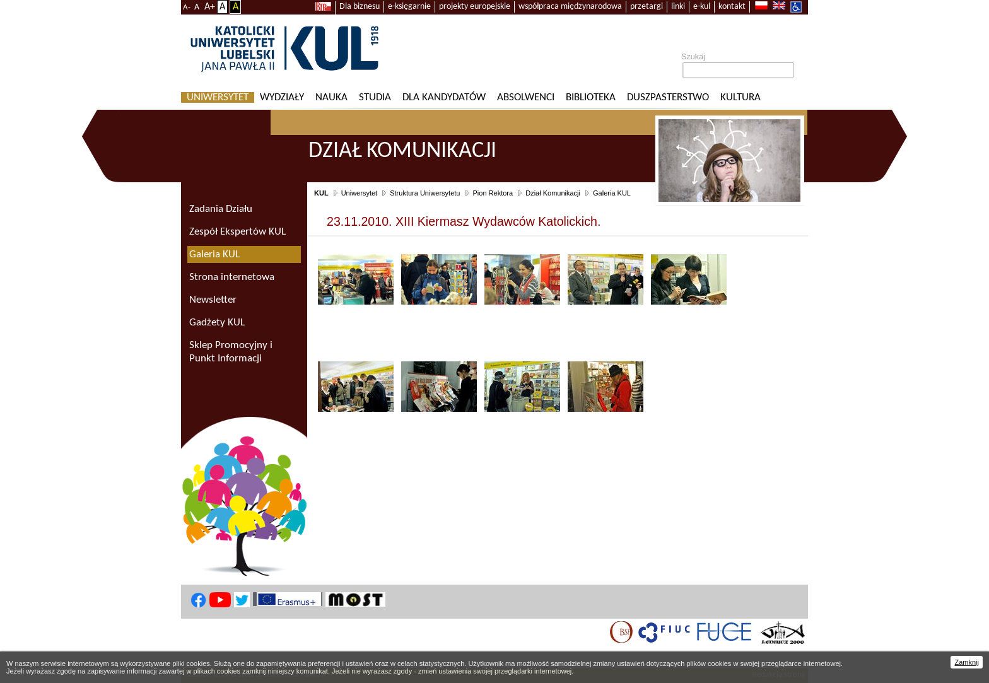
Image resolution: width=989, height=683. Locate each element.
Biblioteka (591, 97)
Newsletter (213, 300)
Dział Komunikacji (552, 193)
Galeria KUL (612, 193)
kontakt (732, 6)
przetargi (646, 6)
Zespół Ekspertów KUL (237, 231)
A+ (209, 7)
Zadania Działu (220, 209)
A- (186, 7)
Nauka (331, 97)
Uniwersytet (218, 97)
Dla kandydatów (444, 97)
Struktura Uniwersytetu (425, 193)
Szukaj (693, 56)
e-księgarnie (409, 6)
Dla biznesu (359, 6)
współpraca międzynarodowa (570, 6)
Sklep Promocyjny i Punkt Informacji (230, 352)
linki (678, 6)
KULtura (740, 97)
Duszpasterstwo (668, 97)
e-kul (701, 6)
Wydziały (282, 97)
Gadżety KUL (217, 322)
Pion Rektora (493, 193)
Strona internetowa (231, 277)
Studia (375, 97)
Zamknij (966, 662)
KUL (321, 193)
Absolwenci (525, 97)
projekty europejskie (474, 6)
